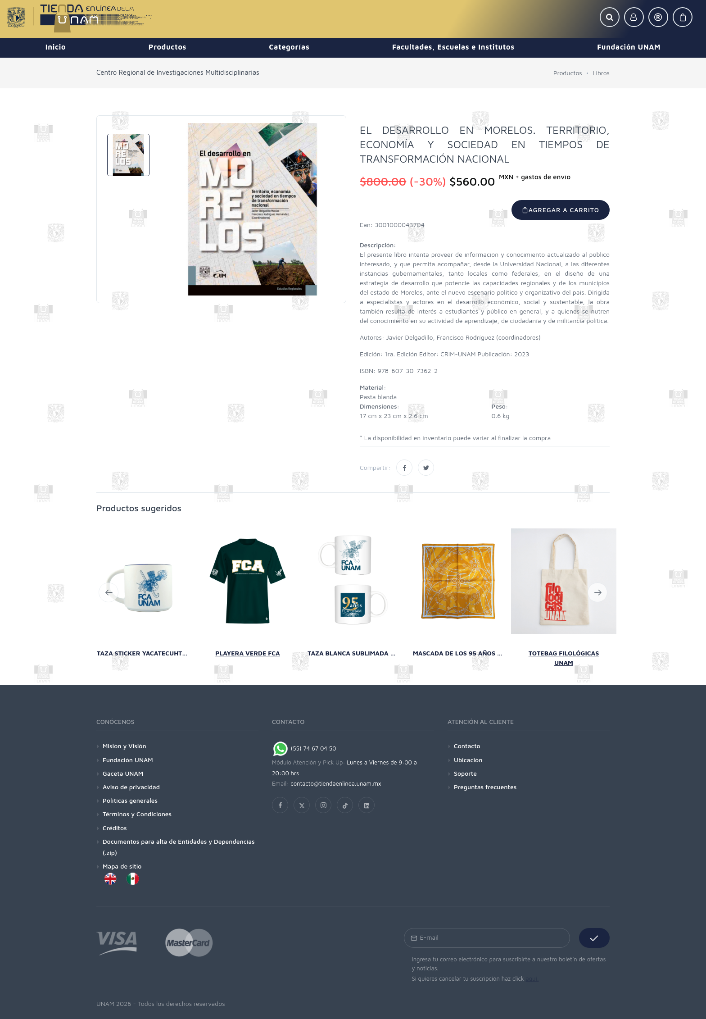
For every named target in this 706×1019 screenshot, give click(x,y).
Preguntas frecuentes (485, 787)
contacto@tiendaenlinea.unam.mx (335, 783)
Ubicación (468, 760)
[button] (610, 17)
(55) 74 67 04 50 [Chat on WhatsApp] (304, 748)
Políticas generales (130, 800)
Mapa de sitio (122, 866)
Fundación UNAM (128, 760)
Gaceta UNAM (123, 773)
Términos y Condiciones (137, 814)
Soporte (465, 773)
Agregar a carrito (560, 210)
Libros (601, 73)
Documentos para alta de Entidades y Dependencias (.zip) (179, 846)
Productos (567, 73)
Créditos (115, 828)
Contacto (467, 746)
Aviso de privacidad (131, 787)
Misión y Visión (124, 746)
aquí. (532, 978)
